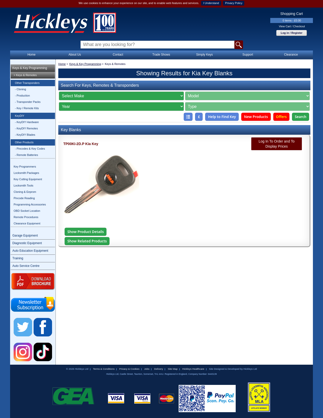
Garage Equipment (25, 235)
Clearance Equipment (27, 223)
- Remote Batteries (26, 154)
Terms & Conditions (104, 368)
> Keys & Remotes (25, 75)
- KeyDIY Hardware (27, 122)
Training (17, 258)
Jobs (146, 368)
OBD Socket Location (27, 210)
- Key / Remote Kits (27, 108)
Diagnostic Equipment (27, 243)
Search (300, 116)
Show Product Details (85, 231)
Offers (281, 116)
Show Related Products (87, 241)
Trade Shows (161, 54)
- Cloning (20, 89)
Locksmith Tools (23, 185)
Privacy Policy (233, 3)
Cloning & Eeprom (25, 191)
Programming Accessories (30, 204)
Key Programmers (25, 166)
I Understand (211, 3)
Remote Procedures (26, 217)
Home (32, 54)
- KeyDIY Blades (25, 134)
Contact (118, 54)
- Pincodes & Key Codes (30, 148)
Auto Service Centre (25, 266)
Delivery (158, 368)
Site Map (173, 368)
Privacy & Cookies (129, 368)
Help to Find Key (222, 116)
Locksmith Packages (26, 172)
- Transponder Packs (28, 101)
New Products (256, 116)
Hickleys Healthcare (193, 368)
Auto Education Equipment (30, 250)
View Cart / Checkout (292, 26)
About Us (74, 54)
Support (248, 54)
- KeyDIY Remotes (26, 128)
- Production (22, 95)
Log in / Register (291, 32)
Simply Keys (204, 54)
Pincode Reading (24, 198)
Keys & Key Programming (29, 68)
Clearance (291, 54)
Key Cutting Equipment (28, 179)
